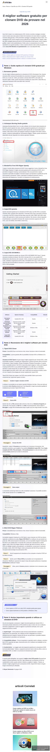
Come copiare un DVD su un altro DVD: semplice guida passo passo (23, 608)
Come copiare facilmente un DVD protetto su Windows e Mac (21, 610)
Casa (4, 6)
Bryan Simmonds (8, 669)
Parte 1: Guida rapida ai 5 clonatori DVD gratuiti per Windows (18, 55)
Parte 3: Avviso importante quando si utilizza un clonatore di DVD (19, 58)
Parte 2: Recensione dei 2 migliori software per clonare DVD (18, 56)
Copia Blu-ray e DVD (16, 6)
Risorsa (8, 6)
